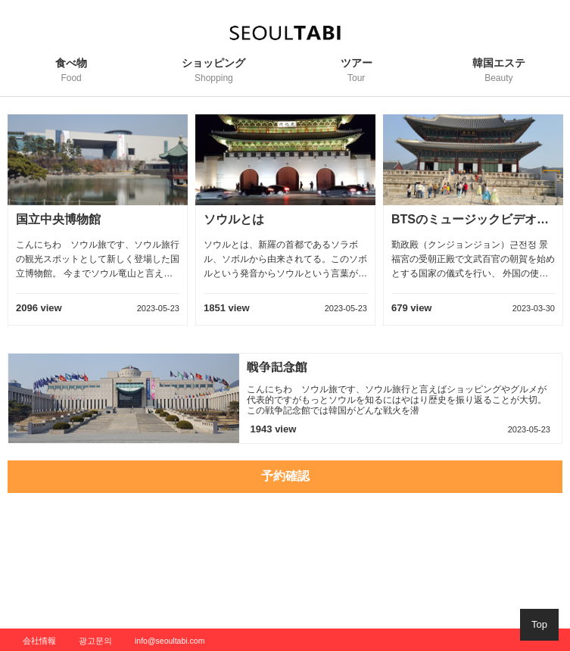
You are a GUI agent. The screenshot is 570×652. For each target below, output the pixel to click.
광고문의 (95, 640)
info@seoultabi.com (169, 640)
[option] (98, 228)
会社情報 (39, 640)
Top (539, 624)
